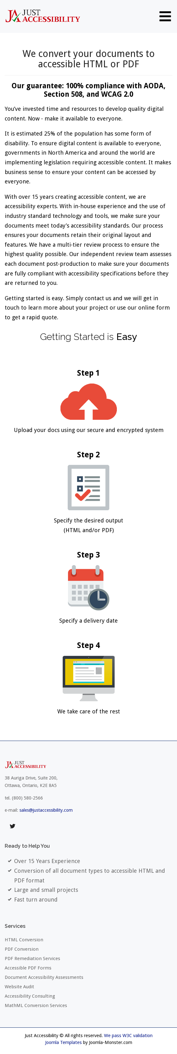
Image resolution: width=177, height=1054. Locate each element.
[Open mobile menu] (165, 16)
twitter (12, 826)
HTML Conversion (24, 940)
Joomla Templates (63, 1042)
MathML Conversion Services (36, 1005)
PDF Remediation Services (32, 958)
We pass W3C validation (128, 1035)
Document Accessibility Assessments (44, 977)
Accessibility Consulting (30, 996)
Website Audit (19, 987)
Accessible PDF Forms (28, 968)
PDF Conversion (22, 949)
